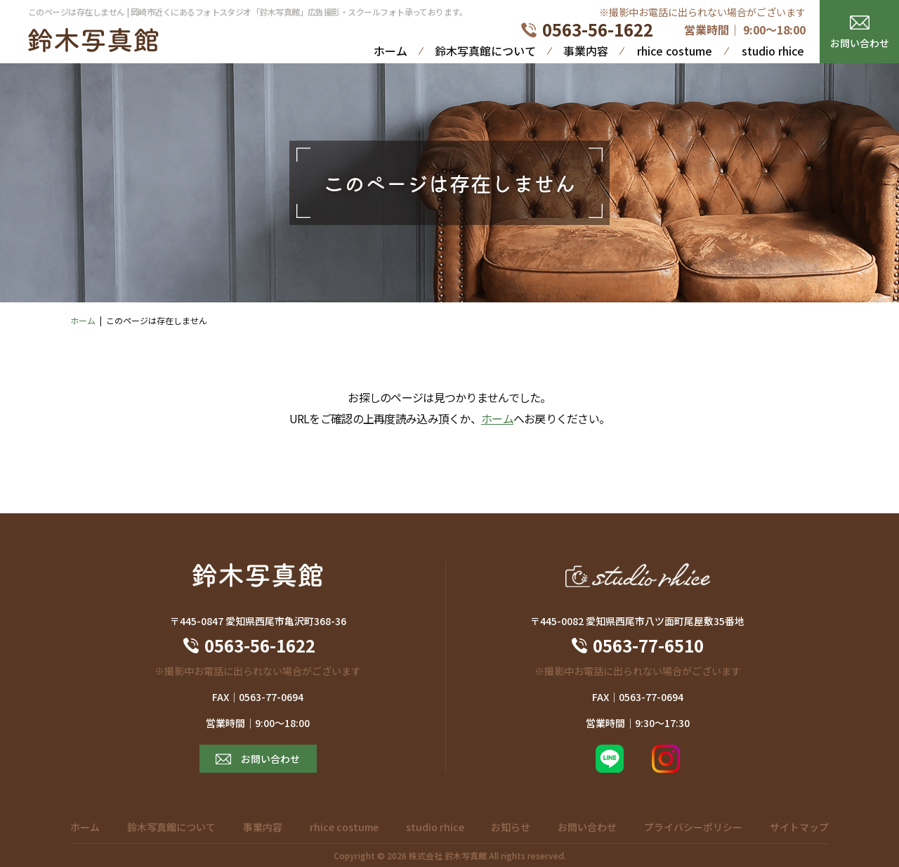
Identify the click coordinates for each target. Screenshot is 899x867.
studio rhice (773, 50)
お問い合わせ (859, 43)
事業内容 (585, 50)
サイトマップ (799, 827)
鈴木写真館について (485, 50)
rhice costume (674, 50)
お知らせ (510, 827)
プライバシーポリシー (693, 827)
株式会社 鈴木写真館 (448, 855)
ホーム (390, 50)
